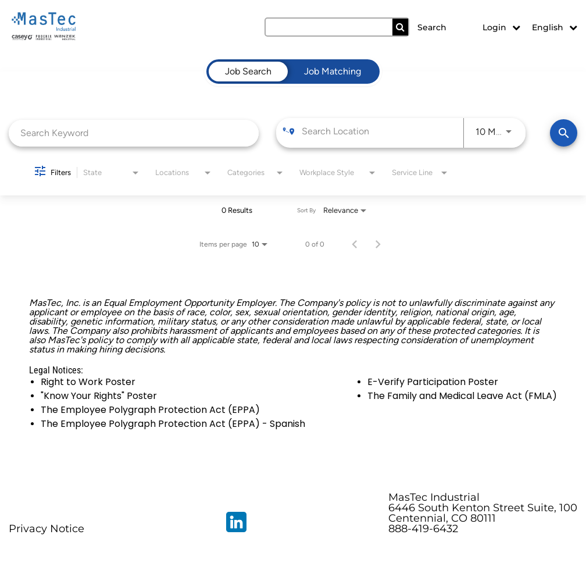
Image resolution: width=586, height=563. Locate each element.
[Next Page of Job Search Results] (378, 244)
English (554, 27)
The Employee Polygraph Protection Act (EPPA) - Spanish (173, 423)
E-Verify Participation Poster (432, 382)
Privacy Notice (46, 528)
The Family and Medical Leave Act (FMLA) (462, 395)
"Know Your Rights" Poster (99, 395)
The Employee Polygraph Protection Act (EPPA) (150, 409)
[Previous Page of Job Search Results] (354, 244)
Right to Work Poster (88, 382)
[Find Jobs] (563, 133)
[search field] (337, 27)
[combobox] (133, 133)
